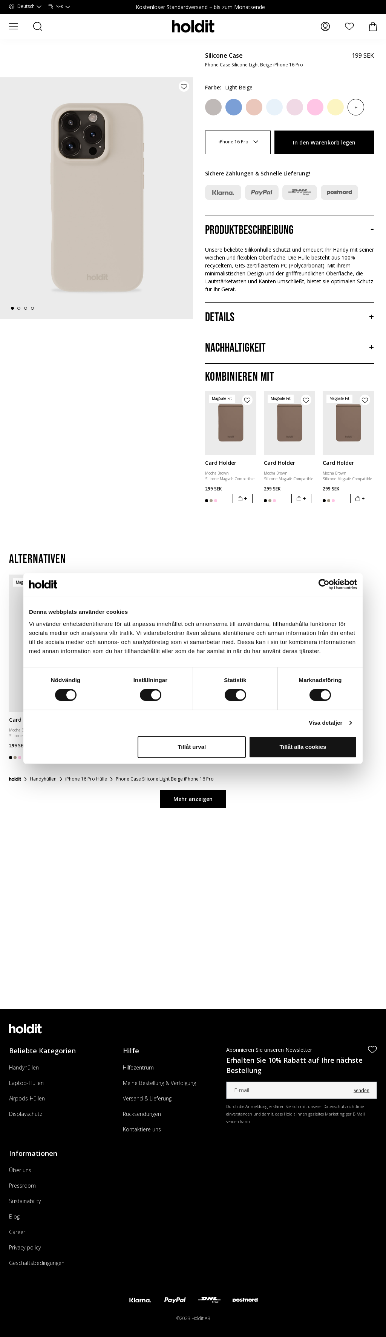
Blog (14, 1216)
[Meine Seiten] (325, 26)
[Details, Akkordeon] (289, 318)
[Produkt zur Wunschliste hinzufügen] (184, 86)
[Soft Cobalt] (233, 107)
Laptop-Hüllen (26, 1083)
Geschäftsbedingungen (36, 1262)
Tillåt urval (192, 747)
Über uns (20, 1170)
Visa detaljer (325, 722)
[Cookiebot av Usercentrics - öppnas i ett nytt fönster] (324, 584)
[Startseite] (15, 779)
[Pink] (315, 107)
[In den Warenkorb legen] (243, 498)
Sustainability (25, 1201)
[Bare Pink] (254, 107)
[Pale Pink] (294, 107)
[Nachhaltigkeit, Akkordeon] (289, 348)
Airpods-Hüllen (27, 1098)
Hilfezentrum (138, 1067)
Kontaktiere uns (142, 1129)
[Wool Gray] (213, 107)
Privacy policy (25, 1247)
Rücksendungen (142, 1113)
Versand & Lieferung (147, 1098)
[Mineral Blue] (274, 107)
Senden (361, 1090)
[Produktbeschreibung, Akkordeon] (289, 230)
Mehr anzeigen (193, 798)
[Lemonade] (335, 107)
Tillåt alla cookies (302, 747)
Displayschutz (25, 1113)
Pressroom (22, 1185)
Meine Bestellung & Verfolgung (159, 1083)
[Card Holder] (230, 423)
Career (17, 1232)
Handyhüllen (24, 1067)
